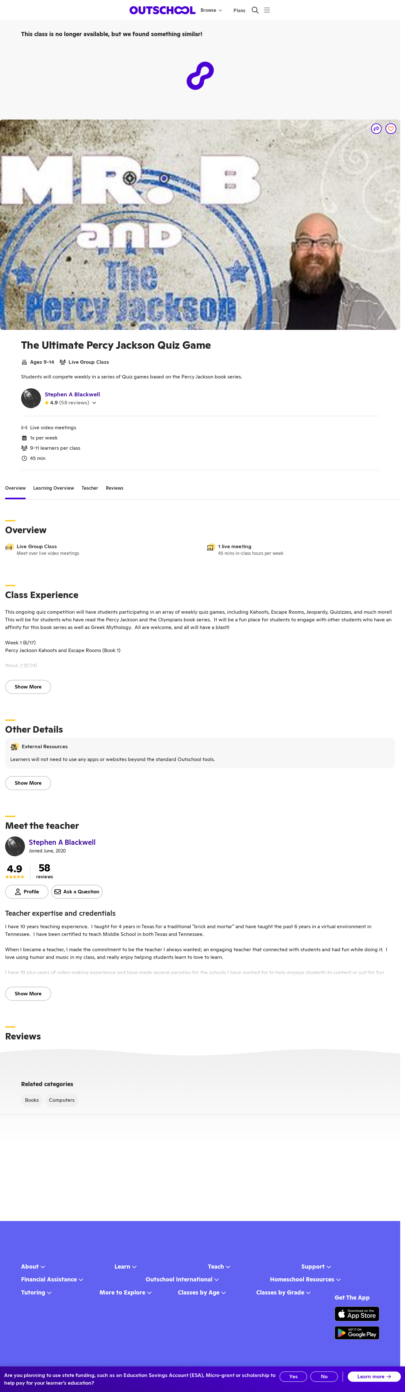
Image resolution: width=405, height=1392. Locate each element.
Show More (28, 686)
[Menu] (267, 10)
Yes (293, 1376)
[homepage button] (162, 10)
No (324, 1376)
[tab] (15, 488)
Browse (211, 10)
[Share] (376, 128)
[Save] (390, 128)
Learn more (374, 1376)
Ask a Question (76, 891)
